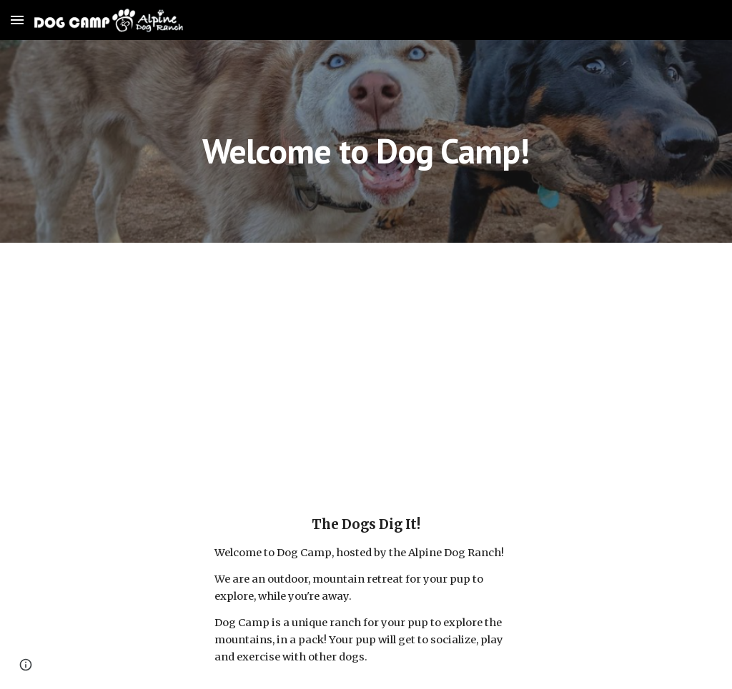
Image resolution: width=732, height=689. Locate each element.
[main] (365, 141)
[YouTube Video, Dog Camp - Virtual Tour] (366, 366)
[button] (17, 19)
